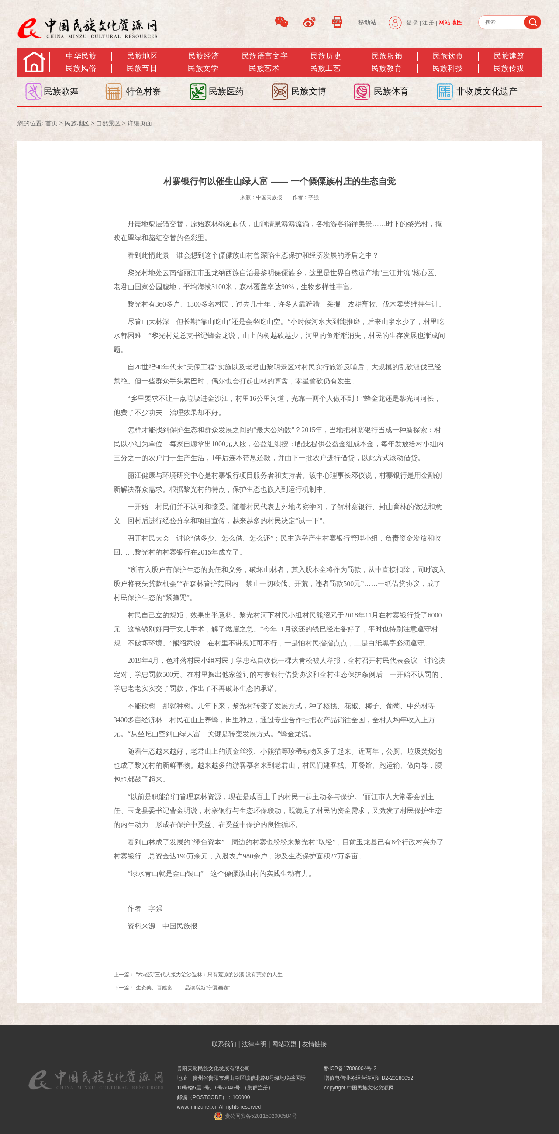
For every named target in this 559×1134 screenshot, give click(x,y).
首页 (51, 123)
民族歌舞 (61, 91)
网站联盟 (284, 1044)
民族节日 (142, 68)
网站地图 (450, 22)
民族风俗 (81, 68)
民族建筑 (509, 56)
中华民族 (81, 56)
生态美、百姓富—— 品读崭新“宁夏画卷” (183, 988)
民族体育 (391, 91)
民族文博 (308, 91)
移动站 (367, 22)
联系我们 (224, 1044)
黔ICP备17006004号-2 (350, 1068)
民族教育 (386, 68)
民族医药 (226, 91)
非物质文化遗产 (487, 91)
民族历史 (326, 56)
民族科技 (447, 68)
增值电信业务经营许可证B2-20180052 (368, 1078)
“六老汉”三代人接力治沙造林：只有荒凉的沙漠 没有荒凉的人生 (209, 975)
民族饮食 (448, 56)
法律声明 (254, 1044)
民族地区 (142, 56)
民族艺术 (264, 68)
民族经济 (203, 56)
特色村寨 (143, 91)
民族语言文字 (265, 56)
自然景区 (108, 123)
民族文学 (203, 68)
